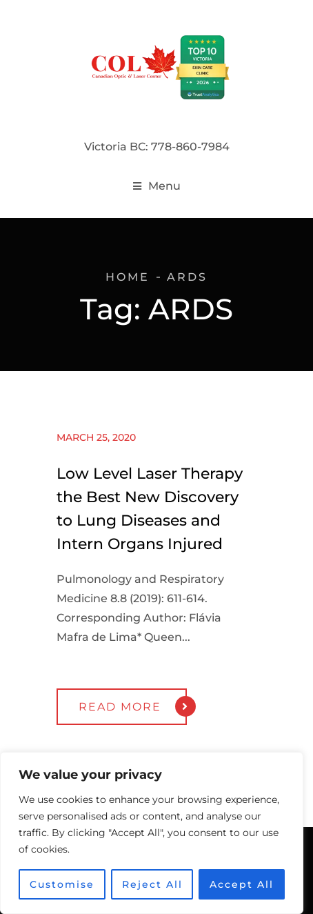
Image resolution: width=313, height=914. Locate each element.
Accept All (242, 884)
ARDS (187, 277)
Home (127, 277)
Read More (133, 706)
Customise (62, 884)
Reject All (152, 884)
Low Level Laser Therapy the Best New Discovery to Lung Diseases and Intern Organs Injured (150, 508)
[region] (151, 833)
